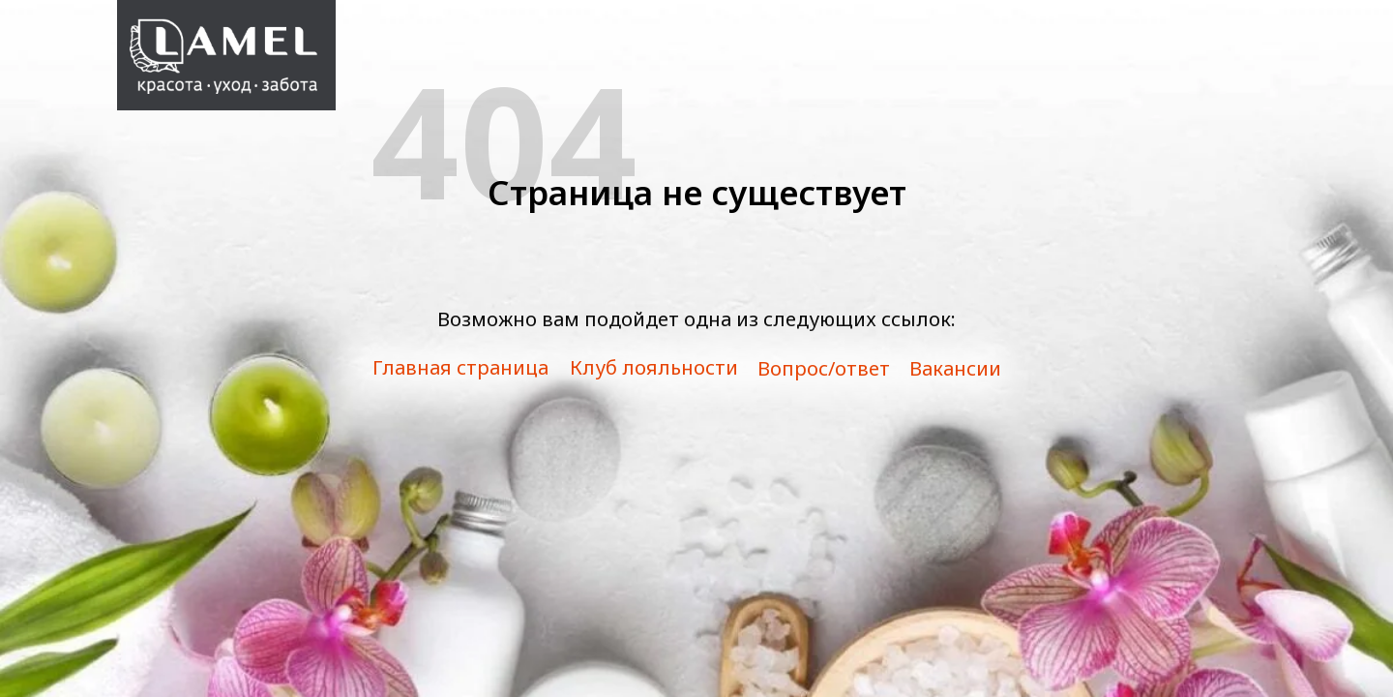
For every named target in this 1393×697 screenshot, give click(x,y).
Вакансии (955, 368)
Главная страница (460, 367)
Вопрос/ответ (823, 368)
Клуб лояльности (654, 367)
